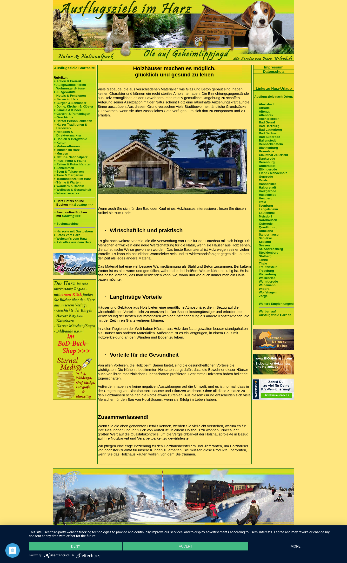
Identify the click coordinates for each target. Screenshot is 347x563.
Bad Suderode (269, 137)
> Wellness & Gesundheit (72, 189)
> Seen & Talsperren (69, 171)
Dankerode (267, 158)
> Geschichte (63, 117)
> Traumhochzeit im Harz (72, 179)
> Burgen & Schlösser (70, 103)
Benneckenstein (271, 144)
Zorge (263, 296)
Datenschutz (273, 71)
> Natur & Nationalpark (71, 157)
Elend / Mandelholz (273, 173)
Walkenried (267, 278)
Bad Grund (267, 122)
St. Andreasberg (271, 249)
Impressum (273, 67)
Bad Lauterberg (270, 129)
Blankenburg (268, 147)
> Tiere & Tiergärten (68, 175)
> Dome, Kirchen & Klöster (73, 106)
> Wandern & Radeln (69, 186)
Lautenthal (267, 213)
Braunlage (266, 151)
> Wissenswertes (66, 193)
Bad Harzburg (269, 126)
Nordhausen (268, 220)
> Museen (61, 153)
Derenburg (267, 162)
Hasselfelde (267, 195)
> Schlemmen (64, 168)
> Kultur (60, 142)
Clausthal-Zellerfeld (273, 155)
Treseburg (266, 270)
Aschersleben (269, 119)
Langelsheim (268, 209)
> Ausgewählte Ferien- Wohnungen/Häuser (71, 86)
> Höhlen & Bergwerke (70, 139)
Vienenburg (267, 274)
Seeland (265, 242)
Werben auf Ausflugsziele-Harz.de (275, 313)
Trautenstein (268, 267)
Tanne (263, 260)
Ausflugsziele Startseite (74, 68)
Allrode (264, 108)
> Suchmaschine (66, 223)
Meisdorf (265, 216)
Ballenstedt (267, 140)
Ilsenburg (266, 205)
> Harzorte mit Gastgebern (73, 231)
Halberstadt (267, 187)
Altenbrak (266, 115)
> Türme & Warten (67, 182)
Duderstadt (267, 166)
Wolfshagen (267, 292)
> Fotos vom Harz (67, 235)
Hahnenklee (267, 184)
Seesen (264, 245)
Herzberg (265, 198)
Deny (75, 546)
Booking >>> (83, 204)
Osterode (266, 223)
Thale (263, 263)
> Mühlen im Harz (67, 150)
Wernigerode (268, 281)
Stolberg (265, 256)
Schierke (265, 238)
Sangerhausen (269, 234)
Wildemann (267, 285)
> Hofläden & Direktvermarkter (67, 133)
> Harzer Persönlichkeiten (73, 121)
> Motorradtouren (67, 146)
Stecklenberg (269, 252)
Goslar (264, 180)
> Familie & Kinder (67, 110)
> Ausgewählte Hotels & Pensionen (70, 93)
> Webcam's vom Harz (70, 238)
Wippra (264, 289)
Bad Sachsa (268, 133)
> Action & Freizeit (67, 81)
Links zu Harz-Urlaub (274, 88)
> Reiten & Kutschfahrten (72, 164)
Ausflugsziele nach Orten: (273, 96)
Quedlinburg (268, 227)
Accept (185, 546)
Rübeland (266, 231)
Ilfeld (262, 202)
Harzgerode (267, 191)
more (295, 546)
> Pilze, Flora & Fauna (70, 161)
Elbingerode (268, 169)
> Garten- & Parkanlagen (72, 113)
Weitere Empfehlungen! (276, 303)
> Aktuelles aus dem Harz (73, 242)
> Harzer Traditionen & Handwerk (70, 126)
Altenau (264, 111)
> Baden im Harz (66, 99)
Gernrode (266, 176)
